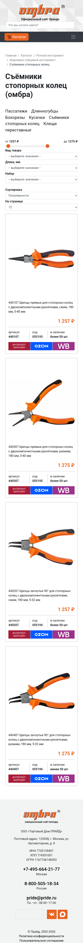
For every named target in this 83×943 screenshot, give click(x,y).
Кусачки (37, 117)
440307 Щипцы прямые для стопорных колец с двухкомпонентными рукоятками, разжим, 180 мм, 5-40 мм (40, 451)
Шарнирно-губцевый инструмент (33, 60)
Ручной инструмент (50, 55)
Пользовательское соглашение (41, 940)
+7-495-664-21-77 (41, 869)
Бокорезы (15, 117)
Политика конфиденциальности (41, 936)
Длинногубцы (44, 111)
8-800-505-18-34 (41, 883)
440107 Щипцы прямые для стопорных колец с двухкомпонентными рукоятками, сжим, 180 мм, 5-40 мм (40, 307)
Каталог (16, 37)
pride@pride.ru (41, 898)
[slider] (8, 146)
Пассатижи (16, 111)
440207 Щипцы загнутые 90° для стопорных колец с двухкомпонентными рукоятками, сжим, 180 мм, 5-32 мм (39, 595)
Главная (11, 55)
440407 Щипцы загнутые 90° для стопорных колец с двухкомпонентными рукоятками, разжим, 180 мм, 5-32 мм (39, 739)
